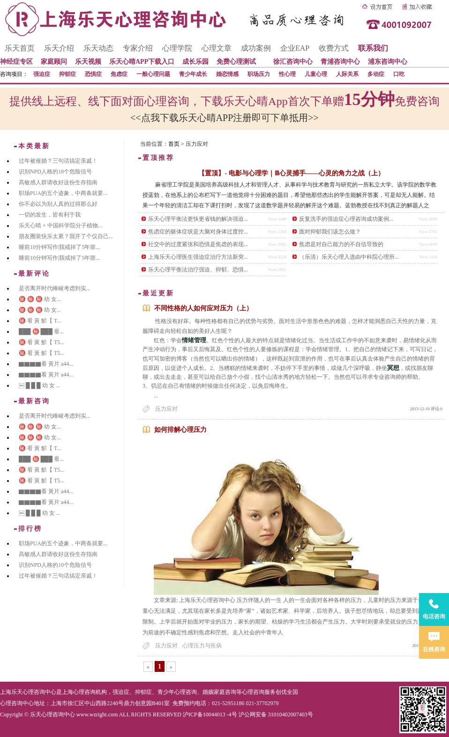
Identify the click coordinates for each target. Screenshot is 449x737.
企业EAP (294, 48)
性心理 (287, 74)
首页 (174, 144)
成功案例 (256, 48)
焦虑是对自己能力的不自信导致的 (341, 244)
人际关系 (347, 74)
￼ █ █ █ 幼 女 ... (39, 385)
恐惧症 (93, 74)
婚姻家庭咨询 (219, 692)
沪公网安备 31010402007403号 (276, 714)
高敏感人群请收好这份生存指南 (58, 182)
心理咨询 (253, 692)
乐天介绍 (59, 48)
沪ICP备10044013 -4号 (210, 714)
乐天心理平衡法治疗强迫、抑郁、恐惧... (198, 269)
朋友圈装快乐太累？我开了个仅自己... (66, 236)
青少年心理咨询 (177, 692)
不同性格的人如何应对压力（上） (203, 308)
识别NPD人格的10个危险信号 (55, 171)
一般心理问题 (153, 74)
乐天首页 (20, 48)
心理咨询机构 (90, 692)
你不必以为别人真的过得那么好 (58, 204)
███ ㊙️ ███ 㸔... (41, 331)
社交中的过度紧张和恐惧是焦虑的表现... (198, 244)
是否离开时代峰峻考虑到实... (54, 288)
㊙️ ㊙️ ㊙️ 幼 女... (40, 299)
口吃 (398, 74)
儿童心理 (316, 74)
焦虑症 (119, 74)
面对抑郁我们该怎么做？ (330, 231)
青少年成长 (193, 74)
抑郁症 (67, 74)
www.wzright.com (97, 714)
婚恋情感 (227, 74)
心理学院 (177, 48)
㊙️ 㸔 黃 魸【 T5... (41, 342)
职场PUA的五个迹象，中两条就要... (63, 193)
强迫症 (41, 74)
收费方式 (334, 48)
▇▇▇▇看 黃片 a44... (46, 364)
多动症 (375, 74)
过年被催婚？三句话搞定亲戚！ (58, 161)
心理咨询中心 (17, 703)
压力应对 (166, 409)
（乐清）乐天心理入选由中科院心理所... (349, 257)
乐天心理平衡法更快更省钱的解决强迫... (198, 219)
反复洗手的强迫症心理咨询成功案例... (346, 219)
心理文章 (217, 48)
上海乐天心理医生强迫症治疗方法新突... (198, 257)
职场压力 (258, 74)
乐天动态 (98, 48)
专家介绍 (138, 48)
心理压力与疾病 (202, 645)
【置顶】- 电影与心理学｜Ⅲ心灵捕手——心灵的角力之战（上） (291, 173)
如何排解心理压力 (180, 429)
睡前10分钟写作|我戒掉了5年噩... (59, 247)
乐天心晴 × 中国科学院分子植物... (60, 225)
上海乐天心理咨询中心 (28, 692)
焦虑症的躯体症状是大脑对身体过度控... (198, 231)
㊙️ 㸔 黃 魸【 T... (40, 320)
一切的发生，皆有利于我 (50, 214)
